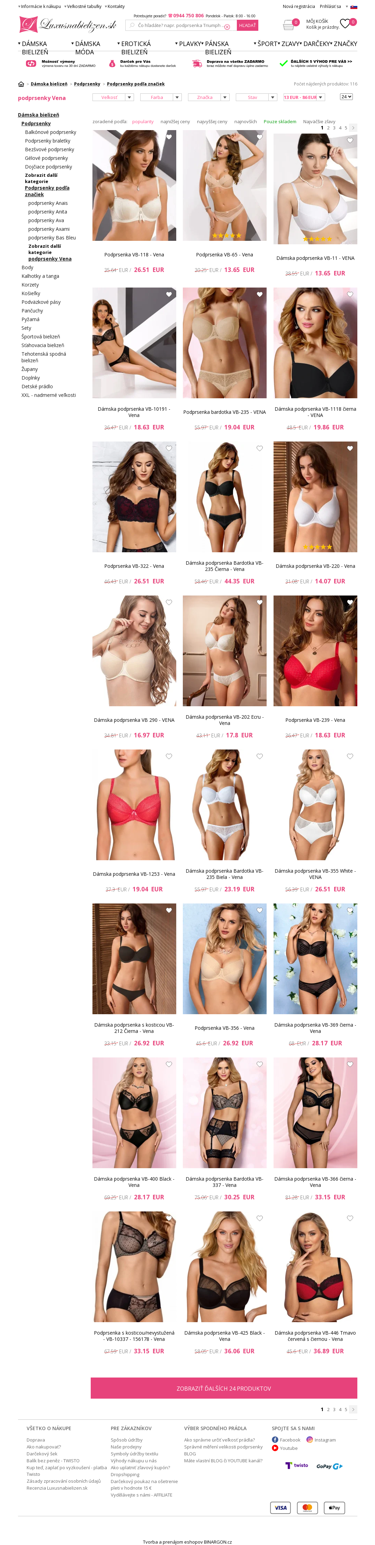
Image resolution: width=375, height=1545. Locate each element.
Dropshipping (125, 1474)
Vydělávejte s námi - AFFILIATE (141, 1495)
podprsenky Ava (46, 220)
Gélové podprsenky (46, 158)
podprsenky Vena (50, 258)
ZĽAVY (291, 43)
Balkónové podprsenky (50, 132)
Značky (345, 43)
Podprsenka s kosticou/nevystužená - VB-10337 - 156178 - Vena (134, 1335)
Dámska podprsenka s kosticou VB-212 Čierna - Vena (134, 1027)
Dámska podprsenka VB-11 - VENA (315, 258)
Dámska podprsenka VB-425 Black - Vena (224, 1335)
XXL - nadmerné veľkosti (48, 395)
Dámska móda (87, 47)
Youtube (289, 1448)
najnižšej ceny (175, 121)
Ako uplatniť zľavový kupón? (140, 1467)
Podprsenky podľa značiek (47, 191)
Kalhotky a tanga (40, 276)
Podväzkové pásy (41, 302)
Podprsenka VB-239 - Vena (315, 720)
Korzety (30, 284)
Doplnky (30, 377)
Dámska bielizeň (35, 47)
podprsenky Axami (49, 229)
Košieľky (30, 293)
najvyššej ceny (212, 121)
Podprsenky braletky (47, 140)
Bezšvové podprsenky (49, 149)
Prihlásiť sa (330, 6)
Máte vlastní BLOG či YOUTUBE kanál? (223, 1460)
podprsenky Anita (47, 211)
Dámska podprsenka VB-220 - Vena (315, 566)
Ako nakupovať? (44, 1447)
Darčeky (316, 43)
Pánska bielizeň (218, 47)
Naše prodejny (126, 1447)
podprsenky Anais (48, 203)
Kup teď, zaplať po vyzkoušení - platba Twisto (67, 1470)
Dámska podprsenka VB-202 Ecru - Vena (225, 720)
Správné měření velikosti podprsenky (223, 1447)
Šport (268, 43)
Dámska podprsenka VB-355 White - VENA (315, 873)
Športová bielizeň (40, 336)
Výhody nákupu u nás (134, 1460)
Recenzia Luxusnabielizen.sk (57, 1488)
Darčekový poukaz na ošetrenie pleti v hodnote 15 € (144, 1484)
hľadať (247, 25)
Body (27, 267)
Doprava (36, 1440)
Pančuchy (32, 310)
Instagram (325, 1440)
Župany (29, 369)
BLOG (190, 1454)
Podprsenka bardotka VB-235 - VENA (224, 412)
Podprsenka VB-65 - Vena (224, 254)
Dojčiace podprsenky (48, 166)
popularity (143, 121)
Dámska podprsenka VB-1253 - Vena (134, 874)
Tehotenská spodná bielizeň (43, 357)
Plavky (190, 43)
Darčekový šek (42, 1454)
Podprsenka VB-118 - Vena (134, 254)
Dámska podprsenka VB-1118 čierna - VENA (315, 412)
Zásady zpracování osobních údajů (64, 1481)
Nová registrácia (299, 6)
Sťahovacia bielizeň (42, 345)
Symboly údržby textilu (134, 1454)
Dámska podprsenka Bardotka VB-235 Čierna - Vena (225, 566)
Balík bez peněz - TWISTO (53, 1460)
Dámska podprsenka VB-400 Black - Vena (134, 1181)
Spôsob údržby (127, 1440)
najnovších (245, 121)
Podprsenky (36, 123)
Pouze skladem (280, 121)
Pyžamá (30, 319)
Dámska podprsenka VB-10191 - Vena (134, 412)
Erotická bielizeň (136, 47)
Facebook (290, 1440)
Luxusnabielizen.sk (67, 24)
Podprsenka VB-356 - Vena (225, 1028)
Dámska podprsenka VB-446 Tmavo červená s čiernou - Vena (315, 1335)
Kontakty (116, 6)
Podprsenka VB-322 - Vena (134, 566)
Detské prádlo (37, 386)
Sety (26, 328)
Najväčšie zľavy (319, 121)
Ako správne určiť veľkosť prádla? (219, 1440)
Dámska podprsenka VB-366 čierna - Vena (315, 1181)
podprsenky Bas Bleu (52, 237)
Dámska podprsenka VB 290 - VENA (134, 720)
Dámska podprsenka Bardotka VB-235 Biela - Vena (225, 873)
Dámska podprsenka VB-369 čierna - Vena (315, 1027)
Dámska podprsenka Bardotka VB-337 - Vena (225, 1181)
